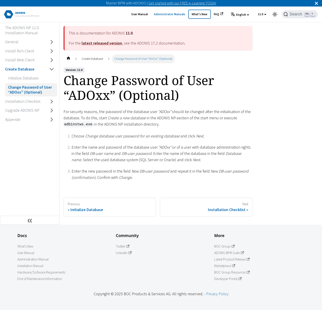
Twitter (122, 246)
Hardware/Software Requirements (41, 272)
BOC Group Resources (232, 272)
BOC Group (224, 246)
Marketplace (224, 266)
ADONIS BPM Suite (229, 253)
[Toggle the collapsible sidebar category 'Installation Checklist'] (51, 101)
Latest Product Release (232, 259)
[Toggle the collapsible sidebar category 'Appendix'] (51, 119)
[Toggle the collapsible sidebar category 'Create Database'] (51, 69)
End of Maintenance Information (39, 279)
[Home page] (68, 58)
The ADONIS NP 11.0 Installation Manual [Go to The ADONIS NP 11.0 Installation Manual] (22, 30)
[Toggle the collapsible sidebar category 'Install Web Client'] (51, 60)
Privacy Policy (217, 293)
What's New (199, 14)
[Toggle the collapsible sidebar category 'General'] (51, 42)
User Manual (139, 14)
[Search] (300, 14)
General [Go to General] (11, 41)
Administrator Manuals (169, 14)
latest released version (102, 43)
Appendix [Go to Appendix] (12, 119)
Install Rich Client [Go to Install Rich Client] (19, 50)
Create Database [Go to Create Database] (19, 69)
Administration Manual (33, 259)
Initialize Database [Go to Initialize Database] (23, 78)
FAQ (218, 14)
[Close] (316, 3)
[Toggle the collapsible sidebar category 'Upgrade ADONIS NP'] (51, 111)
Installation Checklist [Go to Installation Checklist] (22, 101)
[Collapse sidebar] (29, 220)
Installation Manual (30, 266)
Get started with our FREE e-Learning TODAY (182, 3)
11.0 (260, 14)
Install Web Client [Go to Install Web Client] (20, 59)
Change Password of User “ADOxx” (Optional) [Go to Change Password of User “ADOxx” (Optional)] (30, 90)
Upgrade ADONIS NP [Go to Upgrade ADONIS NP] (22, 110)
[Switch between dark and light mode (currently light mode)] (275, 14)
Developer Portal (228, 279)
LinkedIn (124, 253)
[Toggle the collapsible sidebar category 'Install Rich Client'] (51, 51)
